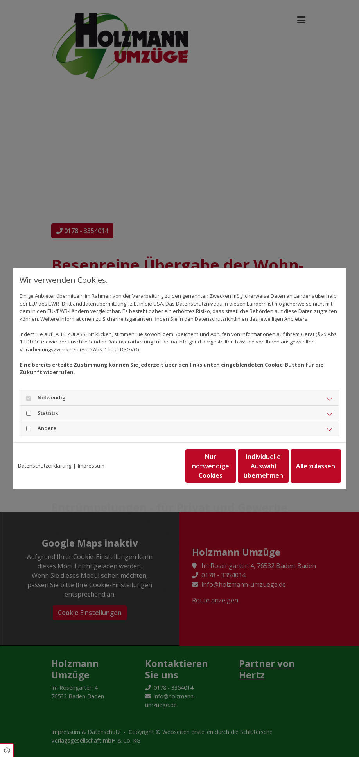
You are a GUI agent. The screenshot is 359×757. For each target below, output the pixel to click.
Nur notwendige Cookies (156, 466)
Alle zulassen (305, 466)
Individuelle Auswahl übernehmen (231, 466)
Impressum (91, 465)
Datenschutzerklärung (44, 465)
